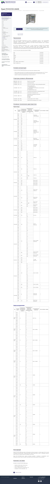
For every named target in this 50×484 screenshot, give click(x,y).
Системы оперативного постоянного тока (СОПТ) (6, 59)
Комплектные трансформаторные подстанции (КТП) (5, 54)
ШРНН (3, 42)
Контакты (23, 478)
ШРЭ (2, 23)
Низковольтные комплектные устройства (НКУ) (6, 14)
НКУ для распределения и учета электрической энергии (6, 18)
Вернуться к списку (17, 472)
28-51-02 (38, 2)
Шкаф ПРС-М (4, 45)
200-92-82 (38, 1)
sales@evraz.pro (29, 2)
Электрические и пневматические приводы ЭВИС (6, 65)
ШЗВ (2, 41)
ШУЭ (2, 22)
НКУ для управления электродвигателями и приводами (5, 47)
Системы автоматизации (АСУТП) (6, 62)
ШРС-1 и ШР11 (4, 34)
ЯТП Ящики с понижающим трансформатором (6, 36)
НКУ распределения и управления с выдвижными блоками (5, 50)
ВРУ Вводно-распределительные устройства (5, 33)
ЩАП (3, 21)
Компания (15, 478)
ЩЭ (2, 29)
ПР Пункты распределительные (5, 28)
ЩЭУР (3, 40)
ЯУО (2, 30)
